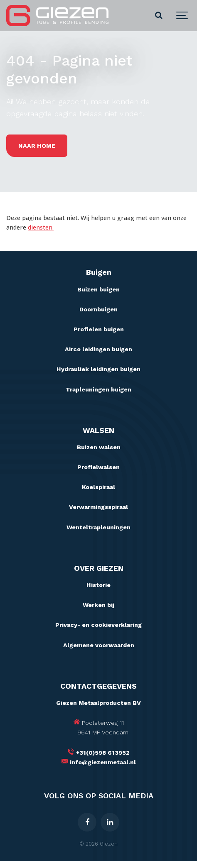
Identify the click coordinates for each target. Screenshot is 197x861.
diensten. (41, 227)
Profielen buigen (99, 329)
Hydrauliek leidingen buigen (98, 369)
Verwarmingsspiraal (98, 507)
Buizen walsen (99, 447)
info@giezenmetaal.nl (103, 762)
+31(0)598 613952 (103, 752)
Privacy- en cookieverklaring (98, 624)
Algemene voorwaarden (98, 645)
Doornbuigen (98, 309)
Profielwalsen (98, 467)
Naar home (36, 145)
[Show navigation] (182, 15)
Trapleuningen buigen (98, 389)
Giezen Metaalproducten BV (98, 703)
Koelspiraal (98, 487)
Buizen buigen (98, 289)
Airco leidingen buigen (98, 349)
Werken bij (98, 605)
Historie (98, 585)
